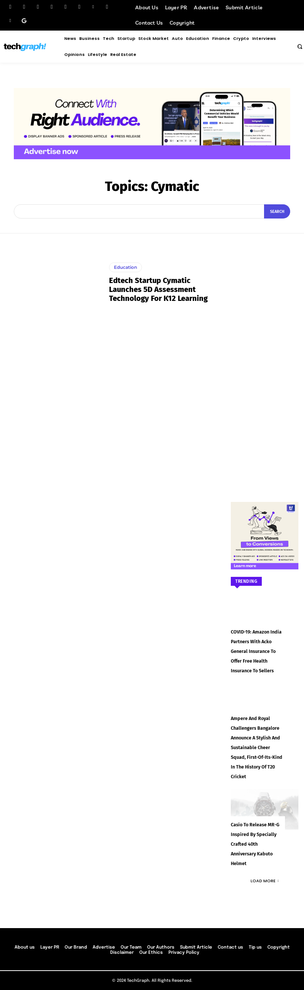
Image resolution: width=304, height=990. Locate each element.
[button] (299, 46)
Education (125, 267)
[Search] (277, 211)
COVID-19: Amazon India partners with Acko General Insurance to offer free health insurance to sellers (255, 650)
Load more (265, 874)
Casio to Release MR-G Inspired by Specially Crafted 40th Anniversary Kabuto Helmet (254, 838)
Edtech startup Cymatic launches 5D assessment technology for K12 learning (158, 289)
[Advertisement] (264, 360)
